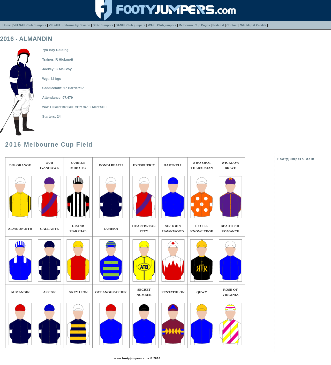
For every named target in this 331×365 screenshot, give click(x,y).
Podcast (218, 25)
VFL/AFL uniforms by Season (69, 25)
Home (7, 25)
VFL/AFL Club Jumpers (29, 25)
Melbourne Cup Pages (194, 25)
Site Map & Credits (253, 25)
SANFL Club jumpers (130, 25)
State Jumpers (103, 25)
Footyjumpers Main (296, 159)
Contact (232, 25)
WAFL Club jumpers (162, 25)
